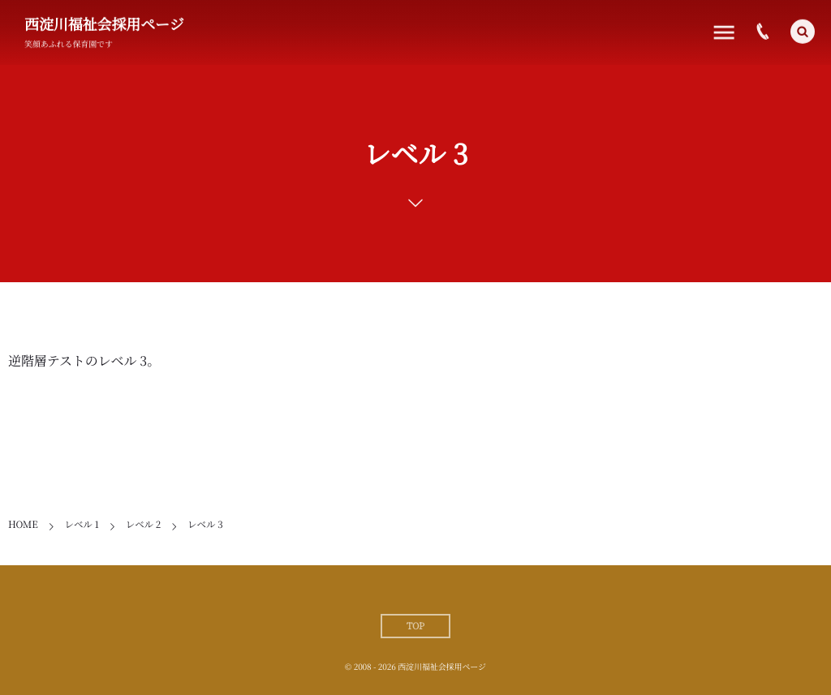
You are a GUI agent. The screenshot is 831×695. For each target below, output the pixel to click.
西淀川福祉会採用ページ (104, 24)
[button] (802, 30)
